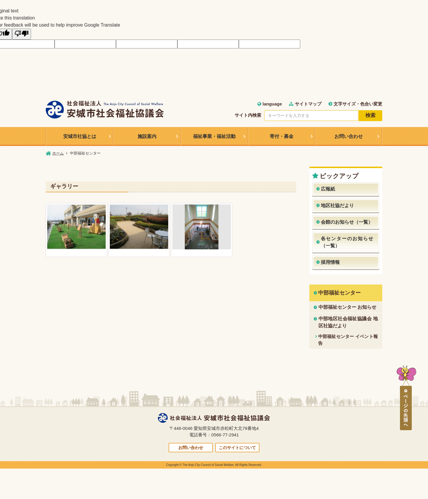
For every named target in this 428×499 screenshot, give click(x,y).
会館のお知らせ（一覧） (347, 222)
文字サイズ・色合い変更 (355, 103)
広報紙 (328, 188)
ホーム (58, 153)
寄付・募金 (281, 136)
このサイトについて (237, 447)
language (269, 103)
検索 (370, 115)
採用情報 (330, 262)
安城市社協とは (79, 136)
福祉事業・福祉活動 (214, 136)
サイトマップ (305, 103)
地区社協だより (337, 205)
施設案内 (147, 136)
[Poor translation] (21, 34)
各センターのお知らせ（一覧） (347, 242)
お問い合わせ (348, 136)
